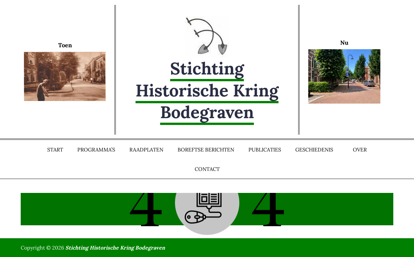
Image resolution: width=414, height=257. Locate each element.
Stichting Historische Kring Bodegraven (207, 90)
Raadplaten (146, 149)
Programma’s (96, 149)
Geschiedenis (317, 149)
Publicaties (264, 149)
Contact (207, 169)
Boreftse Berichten (206, 149)
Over (360, 149)
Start (55, 149)
